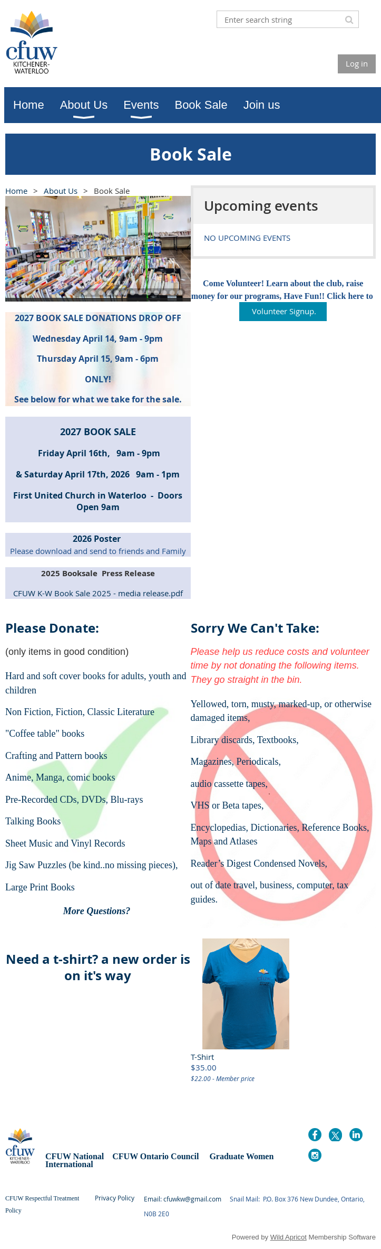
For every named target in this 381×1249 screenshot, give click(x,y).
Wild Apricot (288, 1237)
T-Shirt (202, 1056)
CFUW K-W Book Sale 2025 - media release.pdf (98, 593)
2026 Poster (98, 538)
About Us (60, 190)
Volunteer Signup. (283, 311)
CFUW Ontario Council (154, 1156)
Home (16, 190)
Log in (357, 63)
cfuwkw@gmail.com (192, 1199)
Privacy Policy (114, 1198)
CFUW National (75, 1156)
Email (152, 1199)
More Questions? (98, 911)
